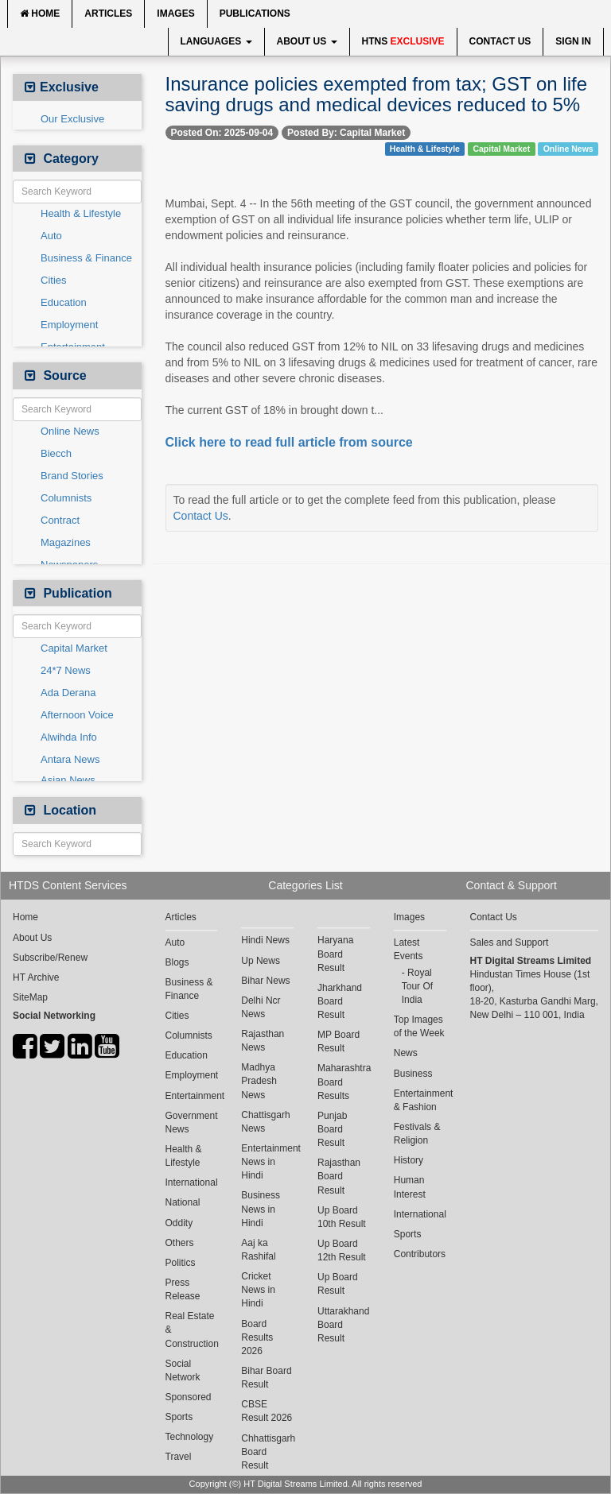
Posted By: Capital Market (346, 132)
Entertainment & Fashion (420, 1100)
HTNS (403, 41)
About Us (307, 41)
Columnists (66, 498)
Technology (189, 1436)
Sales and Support (509, 942)
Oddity (179, 1223)
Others (179, 1242)
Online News (70, 431)
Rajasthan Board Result (338, 1176)
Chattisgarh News (265, 1121)
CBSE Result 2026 (266, 1411)
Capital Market (74, 648)
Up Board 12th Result (341, 1250)
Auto (51, 236)
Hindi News (265, 940)
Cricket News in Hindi (258, 1290)
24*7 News (66, 670)
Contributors (420, 1254)
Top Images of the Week (419, 1026)
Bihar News (265, 980)
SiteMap (30, 997)
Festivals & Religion (417, 1133)
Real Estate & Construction (191, 1329)
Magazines (66, 542)
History (408, 1160)
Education (64, 302)
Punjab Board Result (332, 1129)
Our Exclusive (72, 119)
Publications (255, 13)
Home (40, 13)
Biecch (56, 453)
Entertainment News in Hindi (267, 1162)
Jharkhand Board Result (339, 1001)
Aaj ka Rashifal (258, 1249)
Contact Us (500, 41)
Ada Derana (68, 693)
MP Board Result (338, 1041)
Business (413, 1073)
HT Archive (36, 977)
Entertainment (191, 1095)
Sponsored (188, 1397)
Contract (60, 520)
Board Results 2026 (257, 1337)
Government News (191, 1122)
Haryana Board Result (335, 954)
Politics (180, 1262)
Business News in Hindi (260, 1209)
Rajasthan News (262, 1040)
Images (175, 13)
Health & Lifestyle (81, 213)
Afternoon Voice (77, 715)
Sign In (573, 41)
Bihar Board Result (266, 1377)
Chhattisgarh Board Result (267, 1452)
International (191, 1182)
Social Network (182, 1370)
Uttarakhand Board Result (343, 1325)
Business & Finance (86, 258)
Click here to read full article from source (289, 442)
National (182, 1202)
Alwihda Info (69, 737)
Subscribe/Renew (50, 957)
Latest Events (408, 949)
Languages (216, 41)
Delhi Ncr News (260, 1007)
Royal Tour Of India (417, 986)
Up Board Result (337, 1283)
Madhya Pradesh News (259, 1081)
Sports (179, 1416)
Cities (54, 280)
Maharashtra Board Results (343, 1081)
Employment (69, 325)
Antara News (70, 759)
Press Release (182, 1289)
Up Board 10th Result (341, 1217)
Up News (260, 960)
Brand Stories (72, 476)
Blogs (177, 962)
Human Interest (410, 1187)
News (406, 1053)
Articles (108, 13)
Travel (178, 1456)
